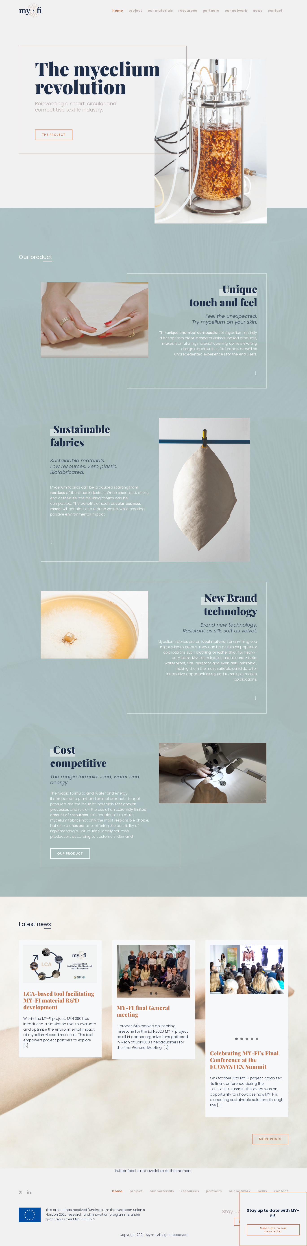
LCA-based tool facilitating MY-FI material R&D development (58, 1000)
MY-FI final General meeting (143, 1011)
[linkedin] (29, 1192)
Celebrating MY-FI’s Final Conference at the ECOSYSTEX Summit (244, 1059)
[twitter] (20, 1192)
